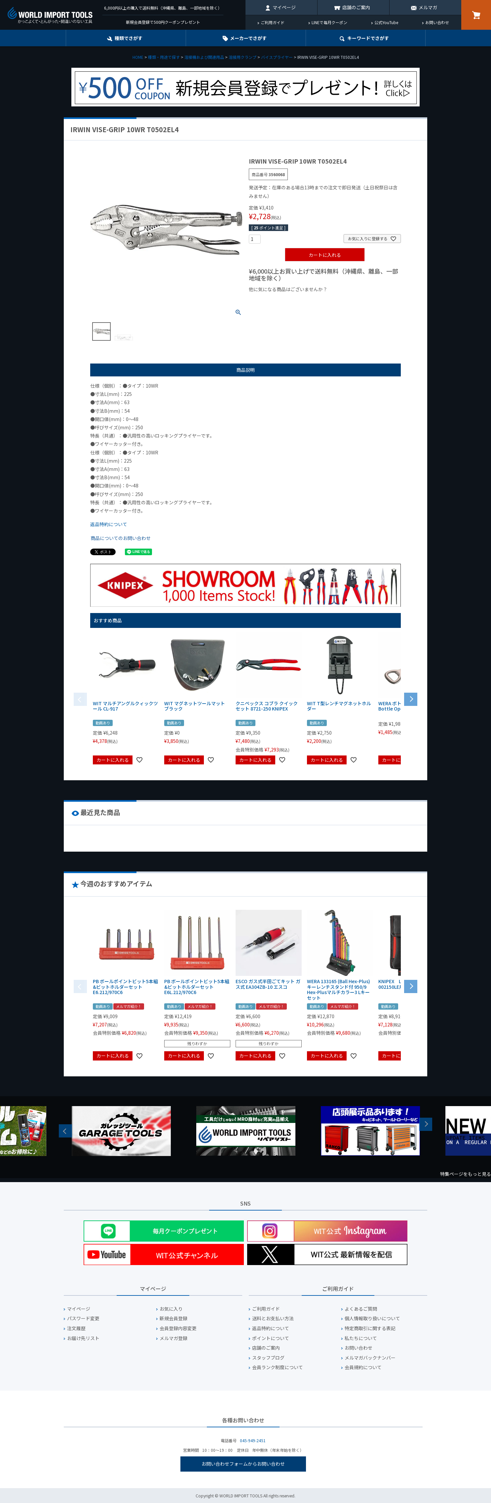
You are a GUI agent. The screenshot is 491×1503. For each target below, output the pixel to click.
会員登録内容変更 (178, 1328)
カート (476, 15)
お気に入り (171, 1309)
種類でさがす (128, 38)
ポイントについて (270, 1338)
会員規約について (363, 1367)
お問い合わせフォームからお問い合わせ (243, 1463)
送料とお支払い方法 (273, 1318)
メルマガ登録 (173, 1338)
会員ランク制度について (277, 1367)
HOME (137, 57)
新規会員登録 (173, 1318)
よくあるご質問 (361, 1309)
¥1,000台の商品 (314, 300)
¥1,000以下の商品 (270, 300)
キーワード (368, 38)
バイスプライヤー (277, 57)
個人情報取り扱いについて (372, 1318)
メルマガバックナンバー (370, 1358)
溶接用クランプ (242, 57)
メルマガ (428, 7)
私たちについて (361, 1338)
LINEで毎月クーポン (329, 22)
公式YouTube (386, 22)
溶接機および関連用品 (204, 57)
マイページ (284, 7)
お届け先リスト (83, 1338)
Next (425, 1124)
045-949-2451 (253, 1440)
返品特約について (108, 524)
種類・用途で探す (164, 57)
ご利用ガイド (272, 22)
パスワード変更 (83, 1318)
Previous (65, 1130)
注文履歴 (76, 1328)
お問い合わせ (437, 22)
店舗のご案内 (356, 7)
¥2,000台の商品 (355, 300)
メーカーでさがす (248, 38)
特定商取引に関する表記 (370, 1328)
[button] (410, 698)
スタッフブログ (268, 1358)
